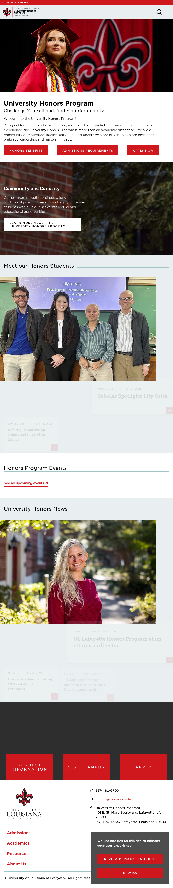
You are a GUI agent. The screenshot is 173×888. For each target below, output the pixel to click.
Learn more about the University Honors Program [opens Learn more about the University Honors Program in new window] (37, 224)
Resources (18, 853)
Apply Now (143, 150)
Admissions (19, 832)
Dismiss (130, 872)
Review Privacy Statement (130, 859)
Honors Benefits (26, 150)
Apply (143, 767)
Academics (18, 843)
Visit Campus (86, 767)
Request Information (29, 767)
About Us (16, 863)
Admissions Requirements (87, 150)
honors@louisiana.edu (113, 799)
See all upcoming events (24, 483)
